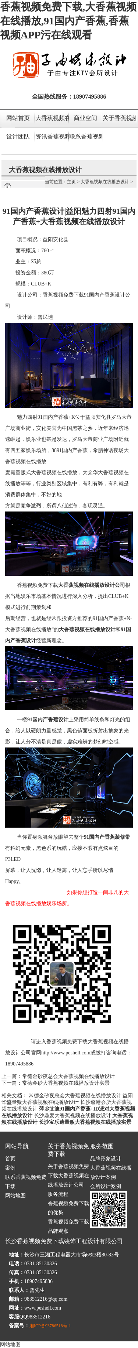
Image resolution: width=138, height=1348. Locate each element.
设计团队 (18, 136)
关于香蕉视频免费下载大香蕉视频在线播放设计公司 (68, 1176)
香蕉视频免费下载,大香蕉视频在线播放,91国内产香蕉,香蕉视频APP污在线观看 (68, 21)
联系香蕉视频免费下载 (85, 136)
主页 (71, 181)
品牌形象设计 (105, 1158)
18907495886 (89, 96)
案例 (10, 1168)
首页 (10, 1158)
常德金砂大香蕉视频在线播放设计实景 (66, 1083)
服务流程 (58, 1194)
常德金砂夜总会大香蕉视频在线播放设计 (68, 1076)
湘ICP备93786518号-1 (50, 1325)
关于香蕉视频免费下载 (119, 118)
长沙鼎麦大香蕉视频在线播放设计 (72, 1115)
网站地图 (15, 1195)
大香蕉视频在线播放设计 (51, 118)
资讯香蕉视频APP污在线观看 (51, 136)
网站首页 (18, 118)
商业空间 (85, 118)
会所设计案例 (105, 1186)
